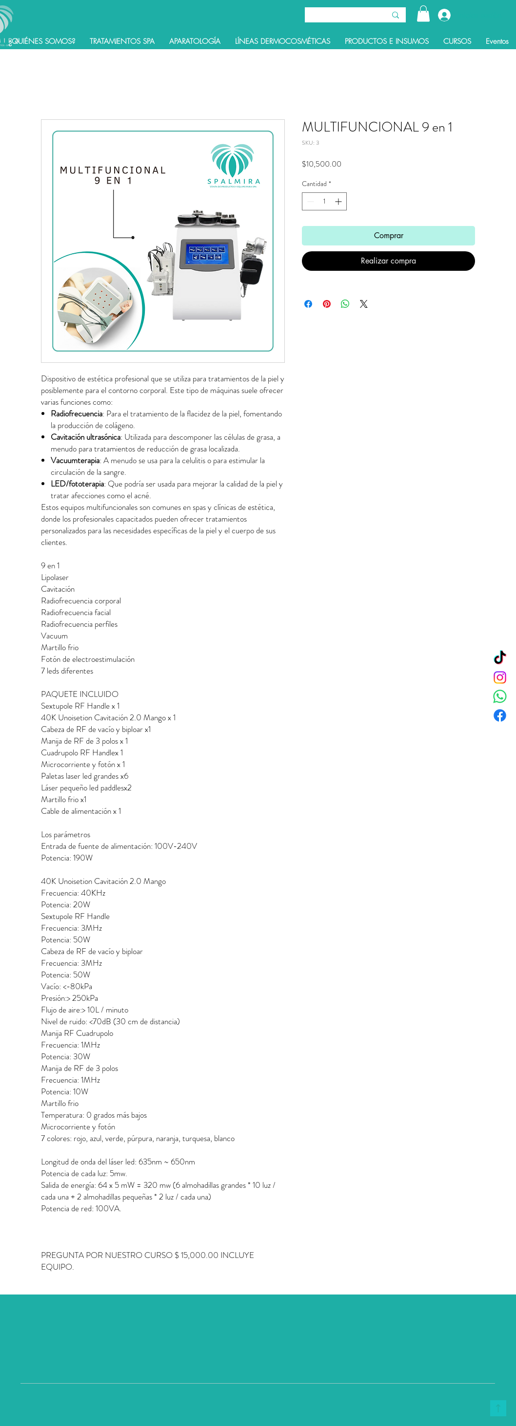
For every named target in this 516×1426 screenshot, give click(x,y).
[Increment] (339, 201)
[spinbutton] (324, 201)
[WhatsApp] (500, 696)
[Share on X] (364, 304)
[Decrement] (309, 201)
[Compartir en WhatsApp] (345, 304)
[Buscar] (338, 16)
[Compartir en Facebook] (308, 304)
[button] (423, 13)
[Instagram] (500, 677)
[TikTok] (500, 658)
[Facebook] (500, 715)
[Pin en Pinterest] (327, 304)
